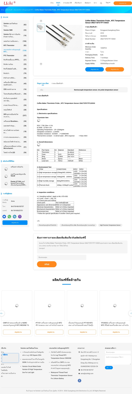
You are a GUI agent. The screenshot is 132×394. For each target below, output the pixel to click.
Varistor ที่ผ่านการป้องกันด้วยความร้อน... (15, 35)
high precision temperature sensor (110, 225)
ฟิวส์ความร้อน (15, 64)
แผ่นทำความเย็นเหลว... (15, 41)
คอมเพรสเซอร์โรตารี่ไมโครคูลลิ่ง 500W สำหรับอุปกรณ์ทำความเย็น (33, 360)
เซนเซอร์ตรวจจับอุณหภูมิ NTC (59, 348)
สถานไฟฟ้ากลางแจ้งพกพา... (15, 131)
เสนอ (46, 264)
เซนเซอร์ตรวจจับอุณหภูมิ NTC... (15, 51)
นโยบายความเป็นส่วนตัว (8, 374)
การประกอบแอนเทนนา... (15, 137)
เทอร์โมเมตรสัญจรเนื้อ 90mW (18, 175)
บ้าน (2, 352)
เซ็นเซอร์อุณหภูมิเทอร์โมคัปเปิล (47, 225)
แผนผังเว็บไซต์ (6, 367)
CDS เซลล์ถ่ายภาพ (15, 89)
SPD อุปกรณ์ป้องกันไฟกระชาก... (15, 115)
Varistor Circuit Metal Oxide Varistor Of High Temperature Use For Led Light (32, 369)
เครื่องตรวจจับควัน (17, 167)
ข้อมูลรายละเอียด (43, 83)
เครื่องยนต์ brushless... (15, 121)
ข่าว (2, 364)
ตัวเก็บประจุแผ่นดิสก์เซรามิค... (15, 100)
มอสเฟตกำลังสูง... (15, 126)
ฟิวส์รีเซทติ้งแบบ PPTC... (15, 60)
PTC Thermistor (15, 55)
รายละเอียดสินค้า (57, 83)
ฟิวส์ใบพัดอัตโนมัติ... (15, 69)
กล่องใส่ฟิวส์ (15, 110)
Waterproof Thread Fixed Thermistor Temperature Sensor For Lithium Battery (61, 375)
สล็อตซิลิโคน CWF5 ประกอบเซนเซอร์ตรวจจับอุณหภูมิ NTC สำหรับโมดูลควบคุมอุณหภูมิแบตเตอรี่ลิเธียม (61, 365)
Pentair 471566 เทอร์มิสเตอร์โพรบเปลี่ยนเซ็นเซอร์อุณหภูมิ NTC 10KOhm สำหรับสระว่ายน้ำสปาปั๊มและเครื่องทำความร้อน (19, 183)
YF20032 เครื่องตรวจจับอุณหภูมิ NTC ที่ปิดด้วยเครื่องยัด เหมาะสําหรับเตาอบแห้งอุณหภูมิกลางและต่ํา (115, 325)
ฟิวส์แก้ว (15, 73)
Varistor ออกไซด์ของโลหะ (29, 348)
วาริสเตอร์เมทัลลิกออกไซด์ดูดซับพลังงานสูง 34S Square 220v (33, 353)
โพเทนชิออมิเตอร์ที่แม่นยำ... (15, 94)
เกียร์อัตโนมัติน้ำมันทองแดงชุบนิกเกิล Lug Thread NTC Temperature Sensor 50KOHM (61, 355)
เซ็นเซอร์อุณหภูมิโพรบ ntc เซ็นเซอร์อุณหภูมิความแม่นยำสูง (78, 225)
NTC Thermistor (15, 45)
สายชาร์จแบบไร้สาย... (15, 105)
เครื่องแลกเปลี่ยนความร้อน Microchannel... (15, 147)
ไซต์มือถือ (4, 370)
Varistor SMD (15, 30)
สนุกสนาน (122, 3)
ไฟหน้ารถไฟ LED (15, 152)
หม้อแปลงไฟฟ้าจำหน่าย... (15, 142)
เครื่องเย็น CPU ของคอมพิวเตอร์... (15, 84)
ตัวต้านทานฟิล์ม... (15, 78)
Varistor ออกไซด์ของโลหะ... (15, 25)
